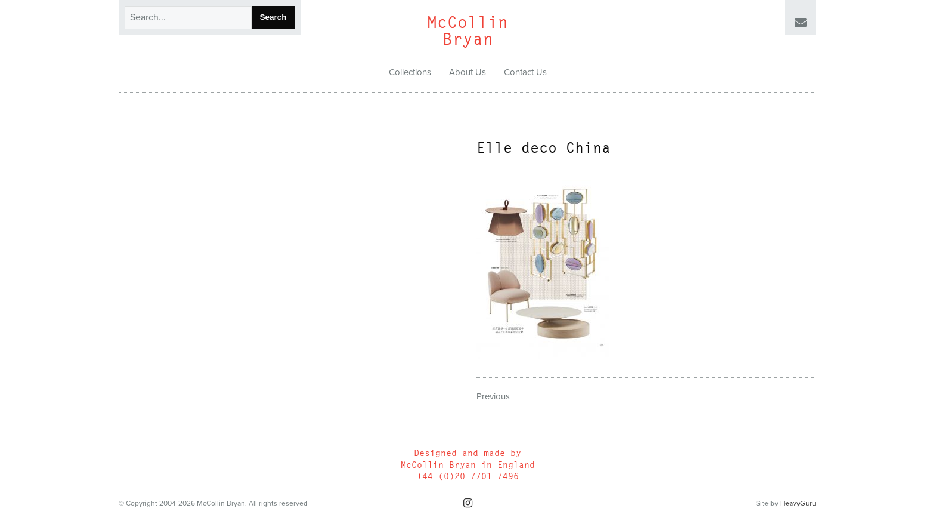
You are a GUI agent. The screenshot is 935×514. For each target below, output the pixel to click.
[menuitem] (410, 73)
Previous (493, 396)
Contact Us (525, 72)
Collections (410, 72)
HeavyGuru (798, 503)
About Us (467, 72)
